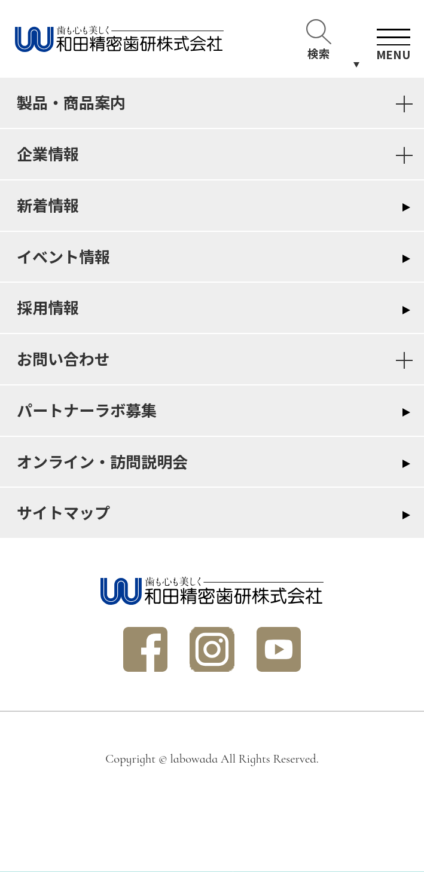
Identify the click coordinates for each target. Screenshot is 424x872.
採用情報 (48, 307)
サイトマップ (63, 512)
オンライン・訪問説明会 (102, 461)
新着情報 (48, 205)
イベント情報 (63, 256)
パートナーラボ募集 (87, 410)
